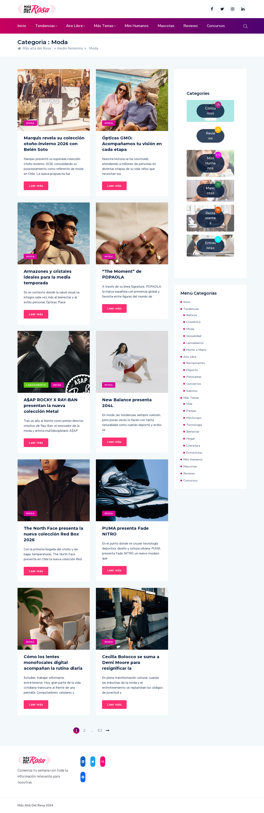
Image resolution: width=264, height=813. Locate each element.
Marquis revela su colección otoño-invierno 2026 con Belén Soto (54, 143)
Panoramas (194, 377)
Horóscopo (194, 418)
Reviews (191, 25)
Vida (189, 404)
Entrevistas (194, 453)
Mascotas (166, 25)
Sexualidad (193, 336)
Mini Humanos (136, 25)
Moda (30, 123)
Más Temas (103, 25)
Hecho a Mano (196, 350)
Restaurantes (195, 363)
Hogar (190, 439)
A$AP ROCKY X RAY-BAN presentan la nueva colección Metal (51, 405)
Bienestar (192, 431)
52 (100, 730)
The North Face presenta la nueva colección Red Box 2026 (53, 534)
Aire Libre (74, 25)
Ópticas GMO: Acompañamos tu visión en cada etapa (132, 143)
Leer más (36, 186)
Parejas (191, 411)
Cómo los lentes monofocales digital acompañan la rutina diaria (53, 662)
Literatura (193, 446)
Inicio (22, 25)
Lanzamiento (36, 385)
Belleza (191, 315)
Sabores (191, 391)
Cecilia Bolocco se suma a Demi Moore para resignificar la (130, 662)
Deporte (192, 370)
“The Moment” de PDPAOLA (121, 274)
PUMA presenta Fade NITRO (125, 531)
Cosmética (193, 322)
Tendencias (45, 25)
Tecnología (194, 425)
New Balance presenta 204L (127, 402)
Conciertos (193, 384)
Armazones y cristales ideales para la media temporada (48, 277)
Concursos (216, 25)
